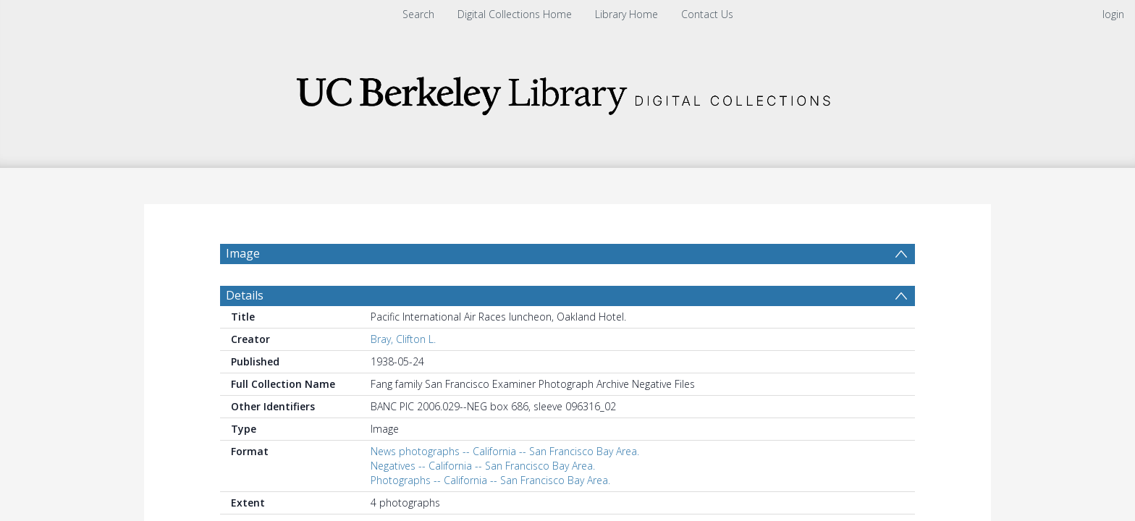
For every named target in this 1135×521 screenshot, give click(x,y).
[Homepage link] (567, 92)
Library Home (626, 14)
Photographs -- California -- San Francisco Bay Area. (490, 480)
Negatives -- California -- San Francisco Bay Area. (483, 466)
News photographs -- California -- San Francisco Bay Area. (505, 451)
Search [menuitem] (418, 14)
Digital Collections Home (514, 14)
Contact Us (707, 14)
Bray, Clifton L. (403, 339)
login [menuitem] (1113, 14)
